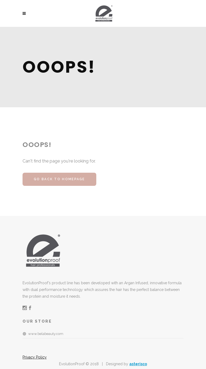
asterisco (138, 364)
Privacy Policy (35, 357)
